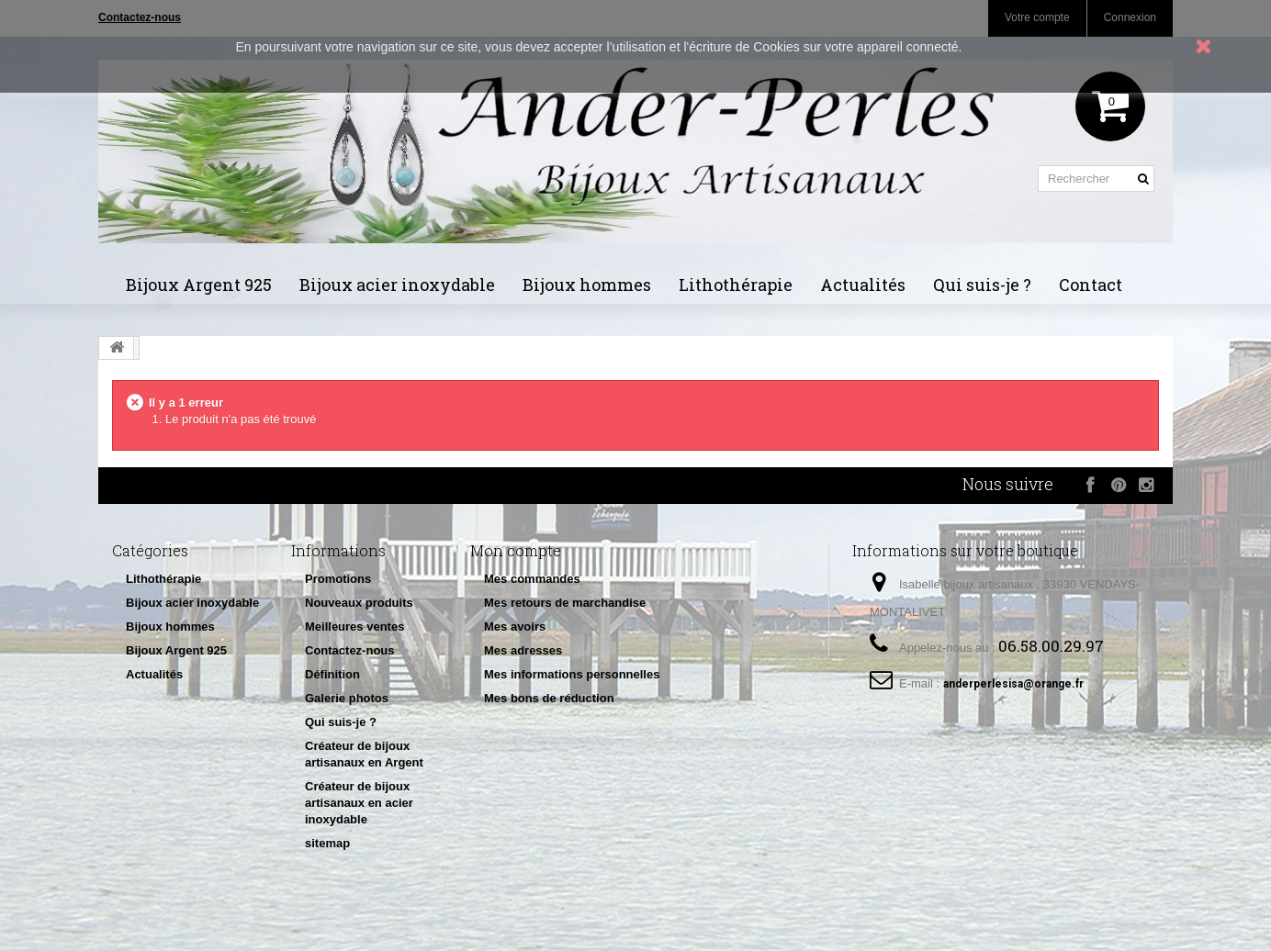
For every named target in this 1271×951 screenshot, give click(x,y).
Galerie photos (346, 698)
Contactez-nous (350, 650)
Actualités (862, 284)
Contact (1090, 284)
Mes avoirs (515, 626)
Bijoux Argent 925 (199, 284)
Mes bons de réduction (549, 698)
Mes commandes (532, 579)
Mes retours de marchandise (565, 603)
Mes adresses (523, 650)
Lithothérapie (736, 284)
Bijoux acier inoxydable (397, 284)
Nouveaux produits (359, 603)
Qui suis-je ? (982, 284)
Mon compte (515, 550)
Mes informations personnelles (571, 674)
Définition (332, 674)
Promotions (338, 579)
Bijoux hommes (587, 284)
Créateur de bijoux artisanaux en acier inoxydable (359, 802)
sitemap (327, 843)
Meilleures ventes (354, 626)
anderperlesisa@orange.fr (1013, 683)
